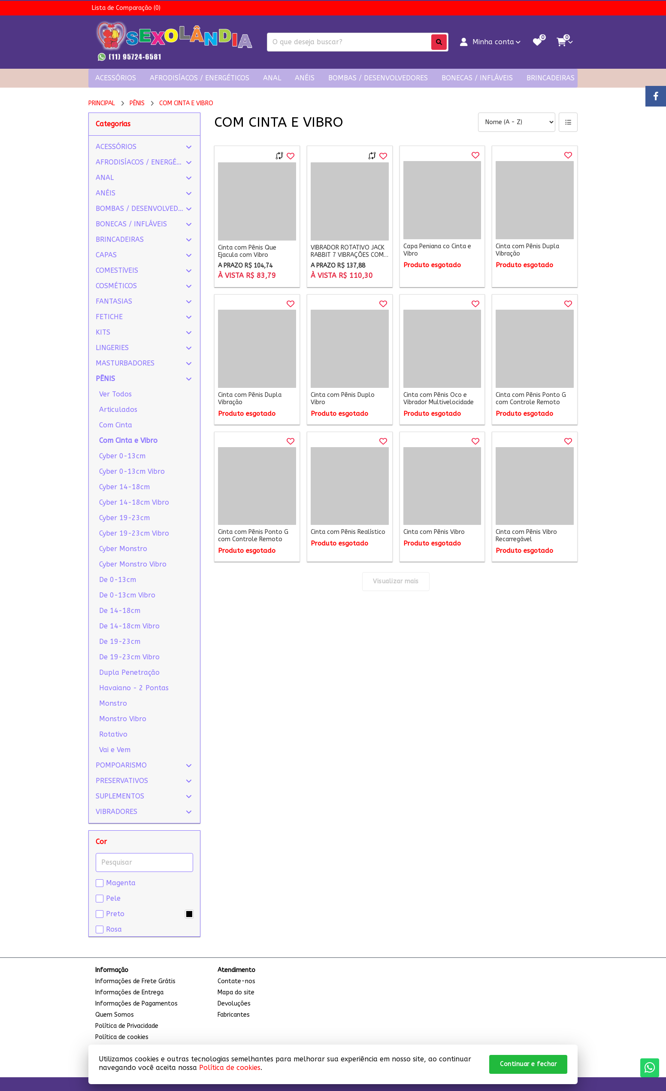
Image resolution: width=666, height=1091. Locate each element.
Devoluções (234, 1003)
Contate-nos (236, 981)
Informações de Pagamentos (136, 1003)
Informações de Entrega (129, 992)
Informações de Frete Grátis (135, 981)
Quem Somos (114, 1014)
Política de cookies (229, 1068)
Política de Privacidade (126, 1026)
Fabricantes (234, 1014)
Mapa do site (236, 992)
